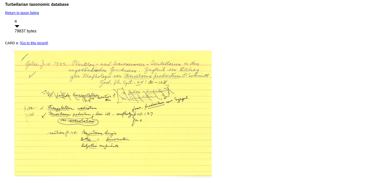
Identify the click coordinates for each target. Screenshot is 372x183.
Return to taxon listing (22, 13)
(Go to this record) (34, 43)
